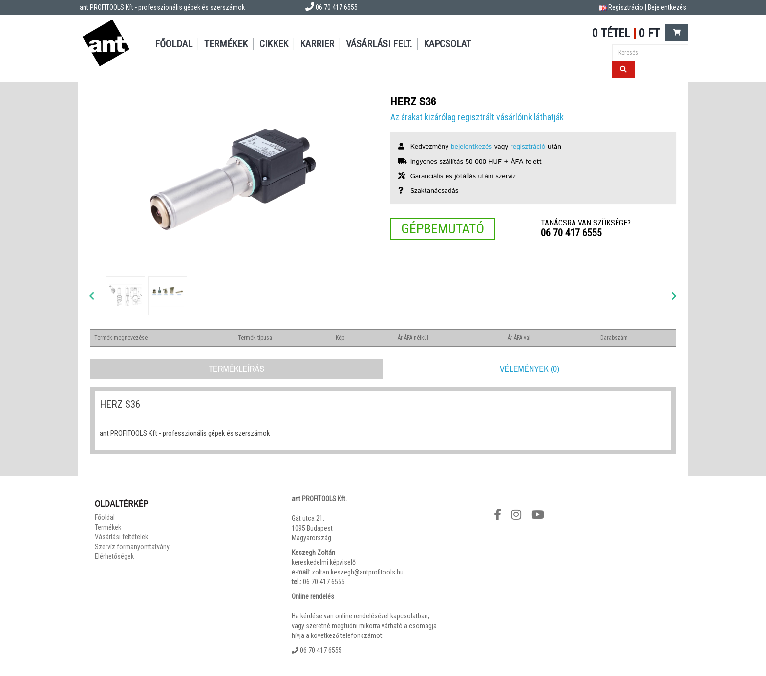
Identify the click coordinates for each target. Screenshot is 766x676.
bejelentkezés (471, 147)
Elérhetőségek (114, 556)
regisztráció (528, 147)
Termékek (226, 44)
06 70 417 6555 (571, 233)
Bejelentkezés (667, 7)
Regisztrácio (625, 7)
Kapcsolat (447, 44)
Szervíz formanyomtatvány (132, 547)
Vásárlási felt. (379, 44)
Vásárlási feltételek (121, 537)
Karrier (317, 44)
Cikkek (273, 44)
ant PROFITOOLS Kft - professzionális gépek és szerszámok (162, 7)
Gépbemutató (442, 229)
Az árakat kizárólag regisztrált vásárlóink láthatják (477, 117)
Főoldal (173, 44)
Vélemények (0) (529, 369)
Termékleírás (236, 369)
